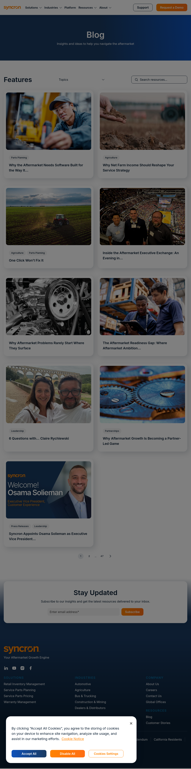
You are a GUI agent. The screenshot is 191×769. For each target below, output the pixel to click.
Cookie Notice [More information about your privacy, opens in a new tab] (73, 739)
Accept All (29, 754)
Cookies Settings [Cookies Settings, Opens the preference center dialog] (106, 754)
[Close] (131, 723)
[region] (71, 739)
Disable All (67, 754)
